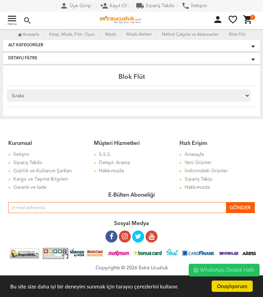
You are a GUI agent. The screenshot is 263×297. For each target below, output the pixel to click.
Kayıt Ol (113, 5)
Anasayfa (28, 35)
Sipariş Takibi (155, 5)
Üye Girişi (75, 5)
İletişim (194, 5)
